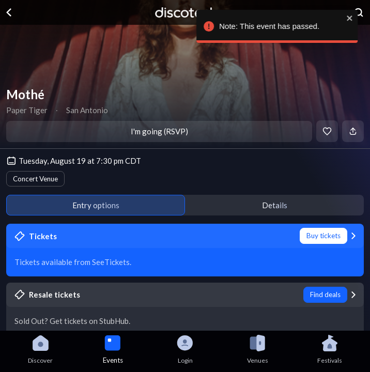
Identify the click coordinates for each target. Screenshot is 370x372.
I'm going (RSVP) (159, 131)
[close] (357, 18)
